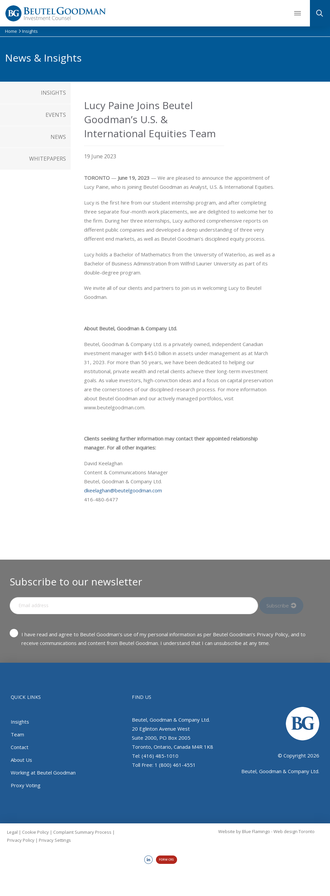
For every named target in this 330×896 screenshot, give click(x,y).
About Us (21, 759)
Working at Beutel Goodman (43, 772)
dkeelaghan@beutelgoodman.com (123, 490)
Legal (12, 832)
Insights (20, 721)
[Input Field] (134, 605)
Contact (19, 747)
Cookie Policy (35, 832)
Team (17, 734)
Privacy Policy (20, 840)
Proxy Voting (25, 785)
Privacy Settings (55, 840)
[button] (297, 13)
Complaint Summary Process (82, 832)
